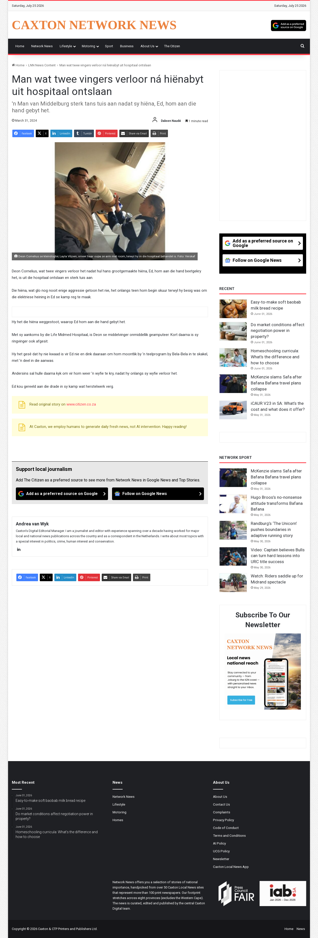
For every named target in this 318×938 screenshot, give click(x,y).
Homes (118, 820)
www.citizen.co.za (81, 404)
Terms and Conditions (229, 835)
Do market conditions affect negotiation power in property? (277, 330)
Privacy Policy (223, 820)
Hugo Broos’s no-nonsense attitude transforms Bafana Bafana (277, 503)
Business (126, 46)
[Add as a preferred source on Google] (288, 24)
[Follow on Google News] (158, 493)
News (301, 929)
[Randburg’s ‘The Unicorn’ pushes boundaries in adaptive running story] (233, 530)
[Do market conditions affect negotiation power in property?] (233, 331)
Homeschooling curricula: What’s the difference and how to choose (275, 356)
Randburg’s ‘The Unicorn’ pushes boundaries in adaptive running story (274, 529)
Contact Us (221, 804)
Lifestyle (66, 46)
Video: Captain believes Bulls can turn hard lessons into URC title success (278, 555)
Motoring (88, 46)
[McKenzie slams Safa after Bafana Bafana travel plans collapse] (233, 383)
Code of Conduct (226, 828)
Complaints (221, 812)
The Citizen (172, 46)
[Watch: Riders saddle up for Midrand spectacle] (233, 582)
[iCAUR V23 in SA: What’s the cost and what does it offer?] (233, 410)
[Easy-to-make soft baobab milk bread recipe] (233, 308)
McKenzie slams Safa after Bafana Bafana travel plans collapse (276, 382)
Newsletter (221, 859)
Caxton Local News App (231, 867)
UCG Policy (221, 851)
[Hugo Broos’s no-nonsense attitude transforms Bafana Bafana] (233, 504)
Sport (109, 46)
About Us (147, 46)
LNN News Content (42, 65)
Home (19, 46)
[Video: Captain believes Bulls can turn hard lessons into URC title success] (233, 556)
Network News (42, 46)
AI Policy (219, 843)
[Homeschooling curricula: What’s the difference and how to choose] (233, 357)
